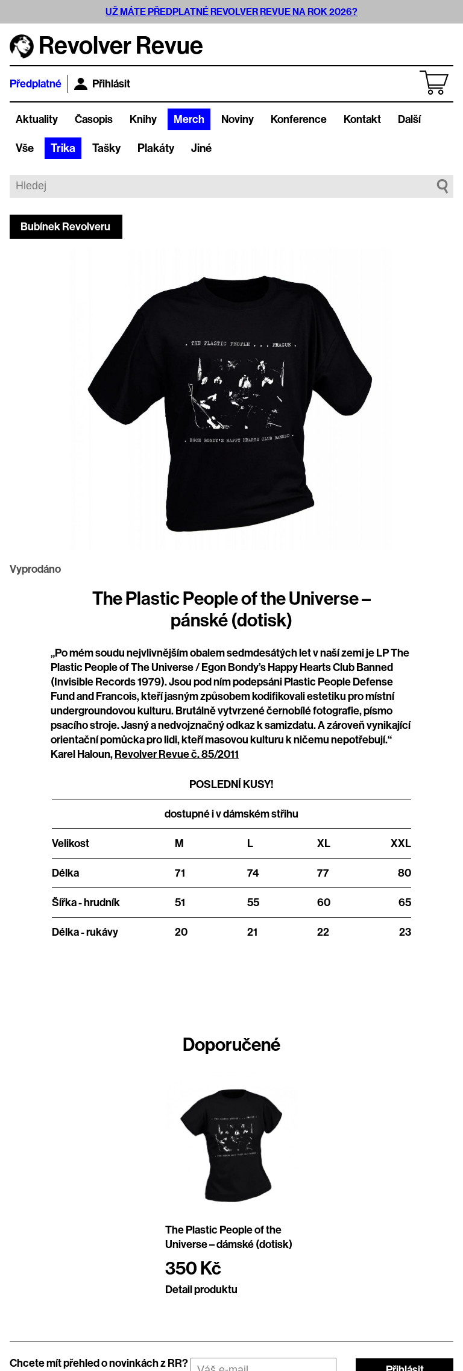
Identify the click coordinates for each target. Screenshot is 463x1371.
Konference (299, 119)
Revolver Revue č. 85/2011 (177, 754)
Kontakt (362, 119)
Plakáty (155, 148)
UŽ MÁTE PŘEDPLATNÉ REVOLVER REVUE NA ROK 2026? (231, 11)
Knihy (143, 119)
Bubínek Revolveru (65, 226)
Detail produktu (201, 1289)
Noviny (237, 119)
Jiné (201, 148)
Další (409, 119)
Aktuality (37, 119)
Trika (63, 148)
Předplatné (35, 83)
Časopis (94, 119)
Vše (25, 148)
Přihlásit (102, 83)
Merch (189, 119)
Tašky (106, 148)
